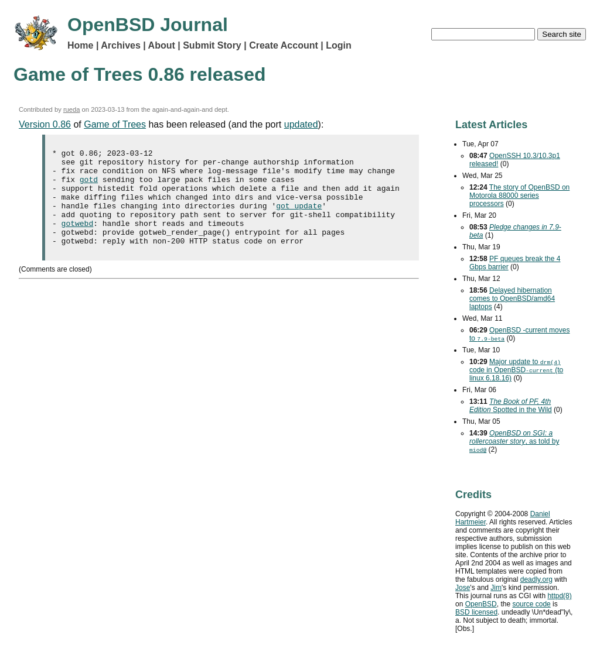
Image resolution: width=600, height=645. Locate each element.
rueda (71, 109)
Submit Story (212, 45)
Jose (462, 588)
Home (80, 45)
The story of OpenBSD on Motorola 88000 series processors (519, 195)
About (161, 45)
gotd (89, 186)
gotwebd (78, 239)
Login (339, 45)
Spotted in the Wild (510, 405)
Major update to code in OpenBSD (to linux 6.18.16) (516, 370)
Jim (496, 588)
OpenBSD (481, 604)
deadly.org (536, 579)
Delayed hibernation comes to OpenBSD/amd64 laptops (512, 298)
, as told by (514, 441)
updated (301, 124)
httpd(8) (559, 596)
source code (531, 604)
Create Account (283, 45)
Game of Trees (115, 124)
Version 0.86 (45, 124)
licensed (476, 612)
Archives (121, 45)
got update (299, 217)
